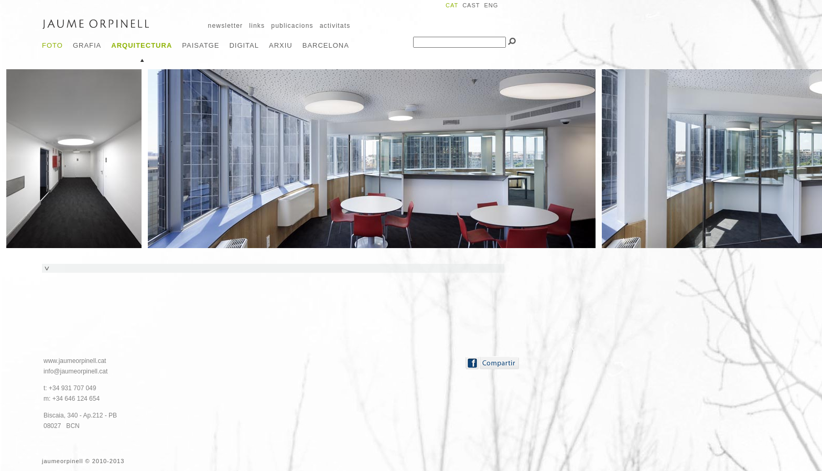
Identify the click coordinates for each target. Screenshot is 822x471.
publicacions (292, 25)
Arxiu (281, 45)
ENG (491, 5)
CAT (452, 5)
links (257, 25)
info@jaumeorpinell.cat (75, 371)
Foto (52, 45)
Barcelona (325, 45)
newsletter (225, 25)
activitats (335, 25)
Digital (244, 45)
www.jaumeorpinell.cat (75, 361)
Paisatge (200, 45)
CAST (471, 5)
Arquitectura (141, 45)
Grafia (87, 45)
